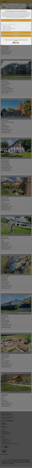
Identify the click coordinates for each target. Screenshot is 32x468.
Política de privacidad (17, 39)
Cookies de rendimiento (7, 27)
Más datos (16, 40)
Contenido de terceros (7, 30)
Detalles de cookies (8, 39)
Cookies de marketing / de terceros (9, 28)
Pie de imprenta (24, 39)
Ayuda (21, 16)
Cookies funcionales (6, 26)
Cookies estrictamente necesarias (9, 24)
